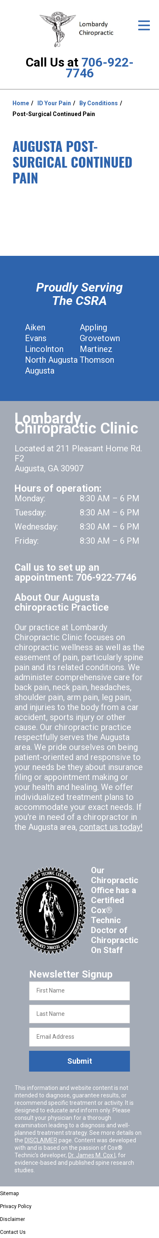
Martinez (96, 349)
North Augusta (51, 360)
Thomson (97, 360)
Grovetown (100, 338)
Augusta (39, 371)
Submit (79, 1061)
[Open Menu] (144, 25)
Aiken (35, 327)
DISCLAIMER (40, 1140)
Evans (35, 338)
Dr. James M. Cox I (91, 1155)
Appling (93, 327)
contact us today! (110, 827)
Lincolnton (44, 349)
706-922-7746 (100, 67)
